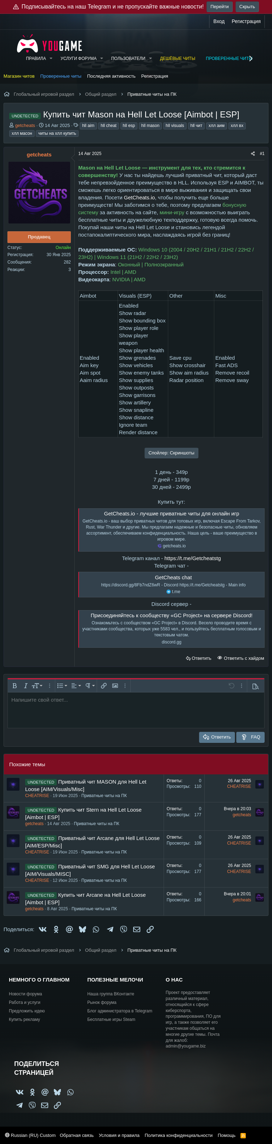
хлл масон (22, 133)
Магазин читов (19, 76)
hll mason (150, 125)
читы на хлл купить (57, 133)
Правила (36, 58)
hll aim (88, 125)
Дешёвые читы (178, 58)
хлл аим (217, 125)
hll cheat (109, 125)
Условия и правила (119, 1135)
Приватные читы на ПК (104, 795)
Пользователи (128, 58)
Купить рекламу (24, 1019)
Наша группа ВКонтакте (110, 993)
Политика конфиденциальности (178, 1135)
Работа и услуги (24, 1002)
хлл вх (237, 125)
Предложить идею (27, 1010)
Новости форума (25, 993)
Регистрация (154, 76)
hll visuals (175, 125)
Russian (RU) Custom (30, 1135)
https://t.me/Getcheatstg (192, 558)
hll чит (197, 125)
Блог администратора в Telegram (119, 1010)
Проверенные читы (229, 58)
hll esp (129, 125)
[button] (51, 59)
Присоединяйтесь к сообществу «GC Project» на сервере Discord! (172, 615)
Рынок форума (101, 1002)
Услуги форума (79, 58)
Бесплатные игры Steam (111, 1019)
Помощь (227, 1135)
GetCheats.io (139, 197)
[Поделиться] (252, 154)
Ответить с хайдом (243, 658)
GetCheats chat (173, 577)
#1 (262, 153)
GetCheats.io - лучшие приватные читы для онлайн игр (171, 513)
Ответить (201, 658)
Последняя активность (111, 76)
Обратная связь (77, 1135)
